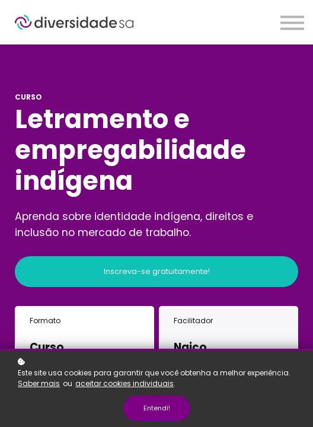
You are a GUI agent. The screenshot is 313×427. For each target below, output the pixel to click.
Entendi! (156, 408)
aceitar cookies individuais (124, 383)
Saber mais (39, 383)
